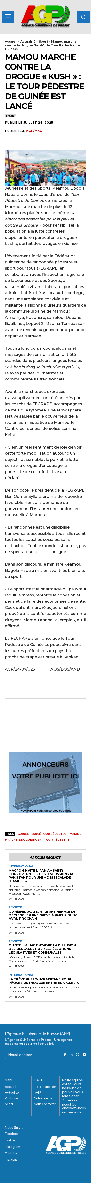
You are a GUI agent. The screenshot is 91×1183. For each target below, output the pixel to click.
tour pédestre (56, 839)
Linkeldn (11, 1160)
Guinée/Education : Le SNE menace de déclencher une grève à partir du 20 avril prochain (43, 915)
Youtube (11, 1153)
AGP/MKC (34, 131)
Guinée (23, 833)
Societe (15, 907)
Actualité (28, 41)
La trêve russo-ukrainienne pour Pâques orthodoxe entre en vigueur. (44, 981)
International (21, 866)
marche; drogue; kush (23, 839)
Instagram (12, 1147)
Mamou (76, 833)
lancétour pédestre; (49, 833)
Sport (43, 41)
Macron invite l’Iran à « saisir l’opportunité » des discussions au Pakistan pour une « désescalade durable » (41, 875)
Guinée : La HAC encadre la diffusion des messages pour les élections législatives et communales (42, 948)
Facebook (12, 1134)
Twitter (10, 1140)
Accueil (11, 41)
